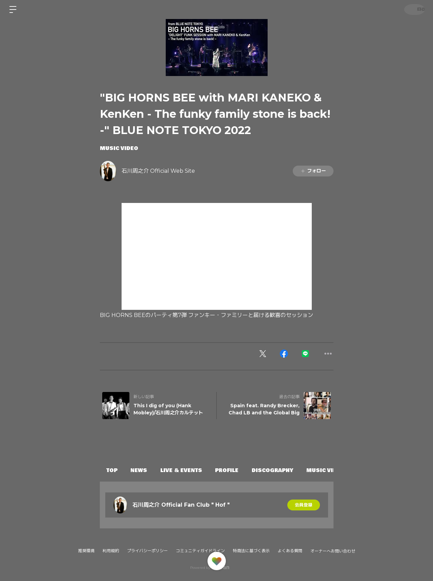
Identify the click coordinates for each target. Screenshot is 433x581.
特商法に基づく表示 (251, 550)
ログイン (412, 9)
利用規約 (111, 550)
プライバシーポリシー (147, 550)
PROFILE (240, 470)
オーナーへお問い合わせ (332, 551)
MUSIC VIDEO (119, 148)
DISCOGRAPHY (290, 470)
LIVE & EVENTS (191, 470)
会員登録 (303, 505)
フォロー (313, 171)
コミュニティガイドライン (200, 550)
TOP (114, 470)
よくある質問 (290, 550)
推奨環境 (86, 550)
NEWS (145, 470)
